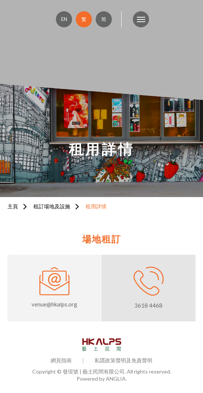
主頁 (13, 206)
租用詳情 (96, 206)
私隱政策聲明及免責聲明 (123, 360)
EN (64, 19)
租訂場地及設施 (51, 206)
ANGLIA (116, 378)
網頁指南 (61, 360)
